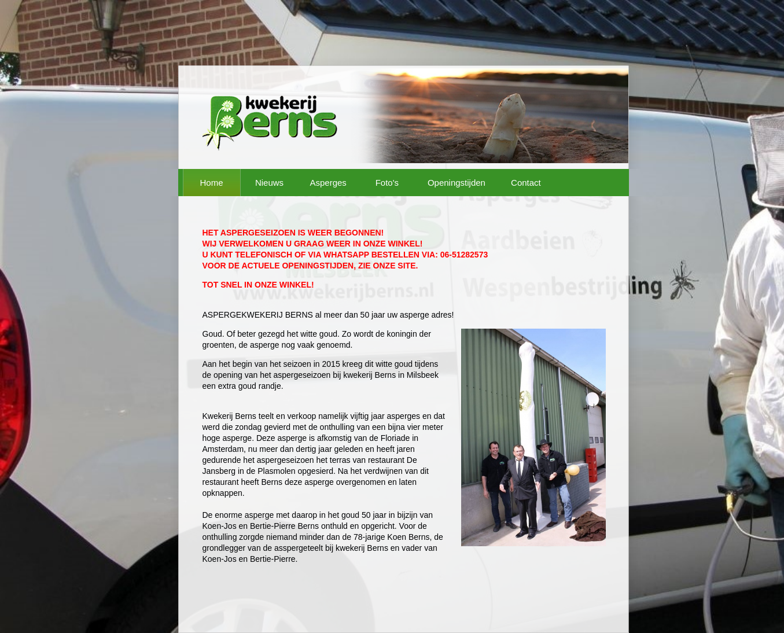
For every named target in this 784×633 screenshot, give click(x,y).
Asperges (328, 182)
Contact (526, 182)
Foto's (387, 182)
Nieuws (269, 182)
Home (211, 182)
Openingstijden (456, 182)
